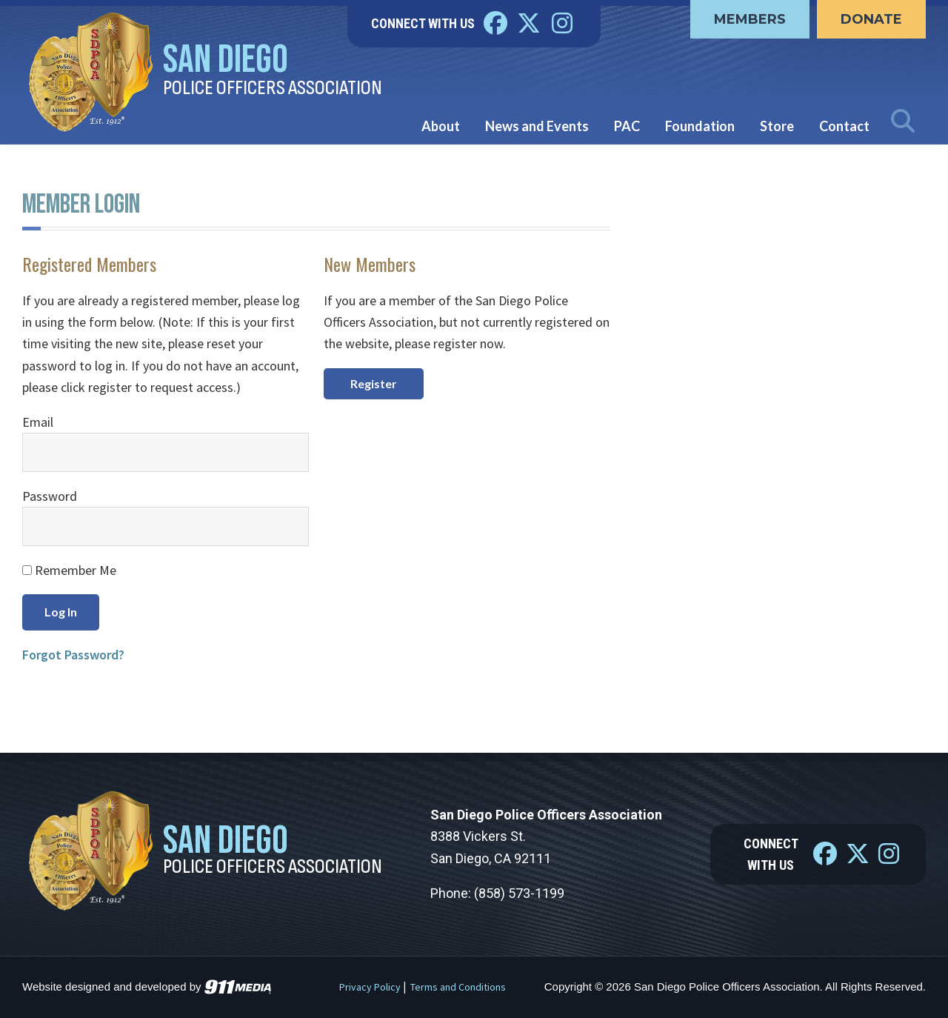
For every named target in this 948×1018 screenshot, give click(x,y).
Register (373, 383)
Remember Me (69, 570)
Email (37, 421)
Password (49, 496)
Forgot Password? (73, 654)
